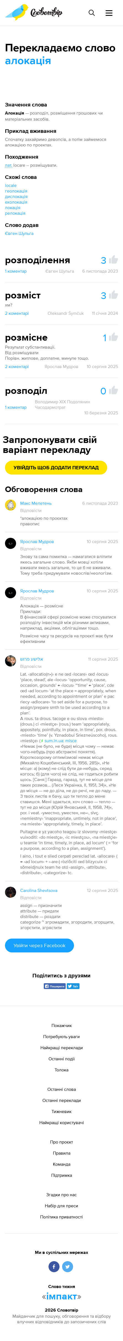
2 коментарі (17, 313)
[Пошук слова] (91, 12)
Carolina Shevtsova (38, 890)
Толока (61, 1069)
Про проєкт (61, 1141)
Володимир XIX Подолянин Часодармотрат (62, 404)
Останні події (61, 1058)
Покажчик (62, 1025)
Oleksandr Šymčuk (66, 313)
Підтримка (61, 1175)
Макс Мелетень (36, 503)
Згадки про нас (61, 1194)
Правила (61, 1152)
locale (11, 185)
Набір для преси (61, 1205)
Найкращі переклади (61, 1047)
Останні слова (61, 1089)
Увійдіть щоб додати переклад (56, 467)
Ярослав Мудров (61, 366)
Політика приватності (61, 1216)
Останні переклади (61, 1100)
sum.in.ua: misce (58, 740)
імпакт (61, 1297)
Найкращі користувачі (61, 1122)
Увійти (39, 945)
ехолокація (16, 201)
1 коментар (16, 270)
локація (12, 207)
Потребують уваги (61, 1036)
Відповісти (31, 510)
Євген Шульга (19, 233)
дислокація (16, 196)
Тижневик (61, 1111)
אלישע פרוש (31, 658)
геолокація (16, 190)
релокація (15, 213)
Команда (61, 1164)
